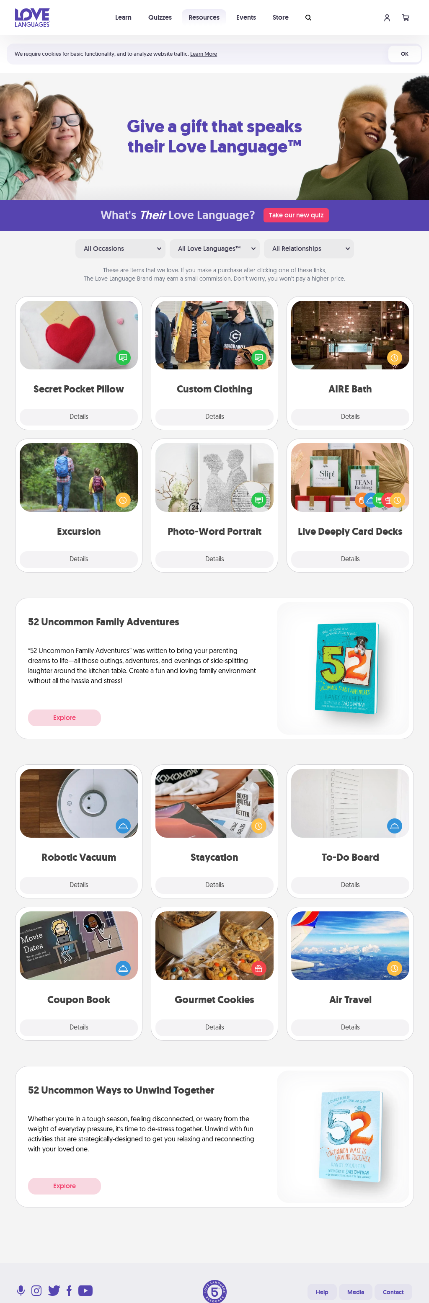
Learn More (203, 53)
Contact (393, 1292)
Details (79, 417)
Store (281, 17)
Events (246, 17)
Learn (123, 17)
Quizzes (160, 17)
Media (355, 1292)
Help (322, 1292)
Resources (204, 17)
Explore (64, 717)
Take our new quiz (296, 215)
